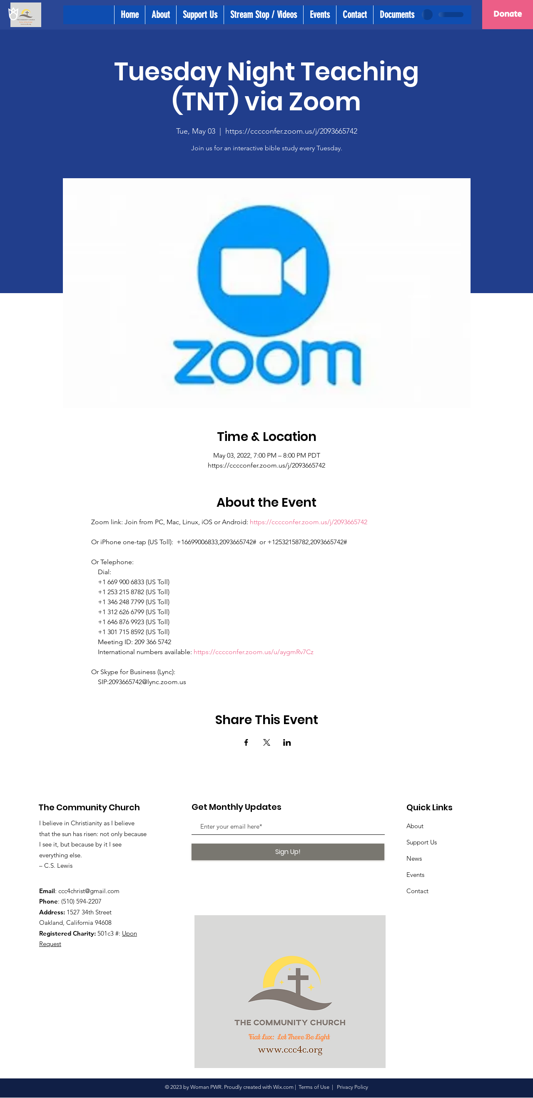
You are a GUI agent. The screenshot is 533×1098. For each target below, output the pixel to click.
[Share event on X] (267, 742)
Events (415, 875)
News (414, 858)
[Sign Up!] (288, 852)
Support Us (421, 842)
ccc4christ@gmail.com (89, 891)
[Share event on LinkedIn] (287, 742)
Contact (417, 891)
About (414, 826)
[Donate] (507, 14)
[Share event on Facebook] (246, 742)
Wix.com (283, 1087)
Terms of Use (314, 1087)
